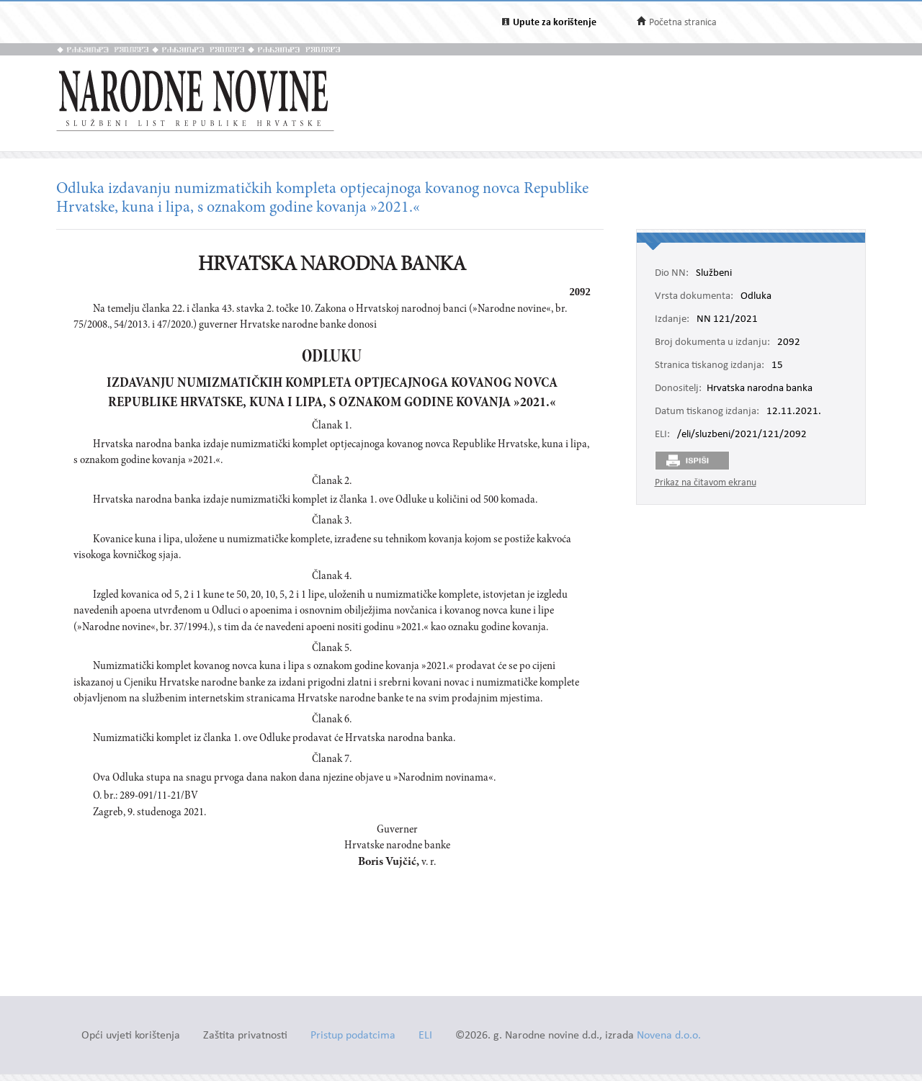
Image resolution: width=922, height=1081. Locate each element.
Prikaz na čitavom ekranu (705, 482)
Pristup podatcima (352, 1036)
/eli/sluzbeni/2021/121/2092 (742, 435)
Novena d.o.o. (669, 1036)
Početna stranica (683, 22)
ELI (425, 1036)
